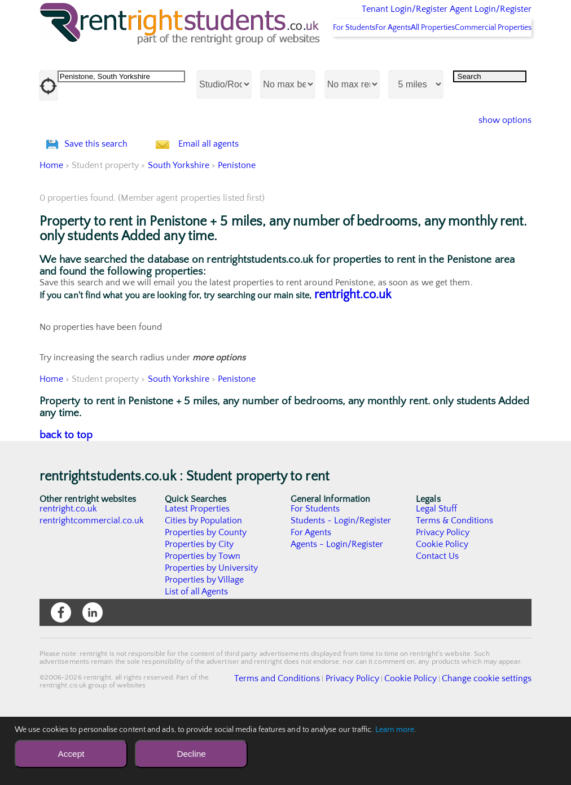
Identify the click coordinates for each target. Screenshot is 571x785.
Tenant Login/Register (352, 17)
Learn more (395, 729)
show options (496, 158)
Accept (71, 753)
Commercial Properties (486, 65)
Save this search (107, 196)
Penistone (237, 233)
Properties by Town (203, 624)
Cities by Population (204, 588)
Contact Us (437, 624)
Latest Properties (197, 576)
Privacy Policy (443, 600)
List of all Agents (197, 659)
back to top (66, 503)
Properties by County (206, 600)
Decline (191, 753)
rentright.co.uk (353, 362)
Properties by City (199, 612)
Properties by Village (205, 647)
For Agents (356, 65)
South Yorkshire (179, 233)
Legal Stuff (437, 576)
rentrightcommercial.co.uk (92, 588)
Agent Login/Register (474, 17)
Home (51, 233)
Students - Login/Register (341, 588)
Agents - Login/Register (337, 612)
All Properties (410, 65)
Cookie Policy (442, 612)
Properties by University (212, 635)
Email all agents (231, 196)
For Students (302, 65)
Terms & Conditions (455, 588)
